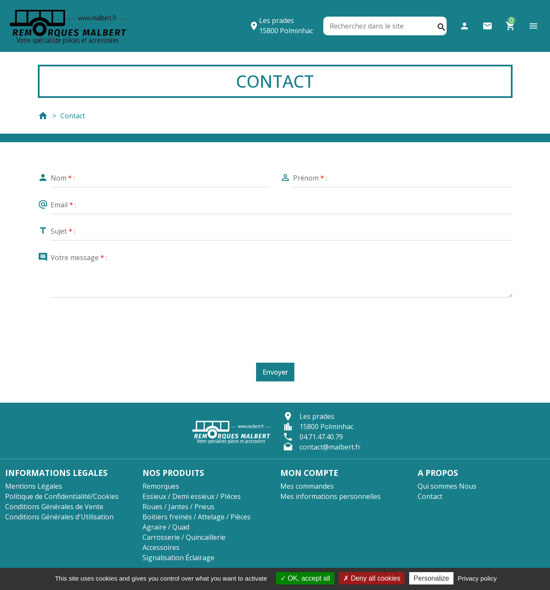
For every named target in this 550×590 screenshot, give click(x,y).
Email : (63, 204)
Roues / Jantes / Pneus (178, 506)
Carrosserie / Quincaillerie (183, 537)
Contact (430, 496)
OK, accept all (305, 578)
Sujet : (63, 231)
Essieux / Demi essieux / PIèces (191, 496)
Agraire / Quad (165, 527)
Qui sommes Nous (447, 486)
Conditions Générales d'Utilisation (59, 516)
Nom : (63, 178)
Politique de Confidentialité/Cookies (62, 496)
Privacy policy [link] (477, 578)
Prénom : (310, 178)
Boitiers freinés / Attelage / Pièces (196, 516)
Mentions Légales (33, 486)
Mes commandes (307, 486)
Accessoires (161, 547)
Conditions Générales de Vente (54, 506)
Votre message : (79, 257)
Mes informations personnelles (330, 496)
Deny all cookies (371, 578)
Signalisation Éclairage (178, 557)
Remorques (160, 486)
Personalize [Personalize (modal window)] (431, 578)
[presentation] (277, 325)
